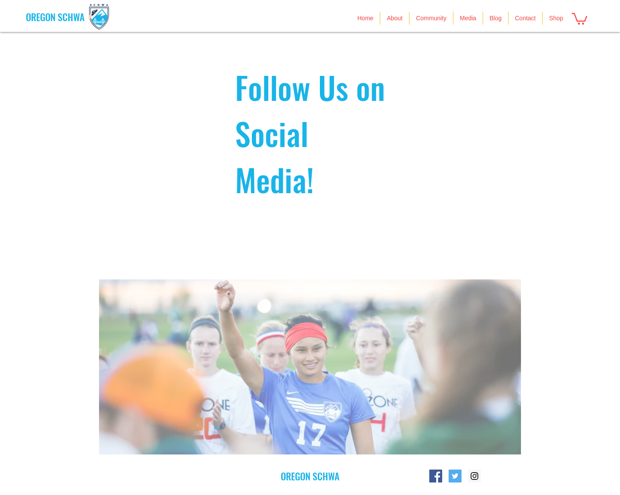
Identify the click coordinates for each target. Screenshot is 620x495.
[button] (579, 18)
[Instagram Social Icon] (474, 476)
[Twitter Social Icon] (455, 476)
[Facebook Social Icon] (435, 476)
